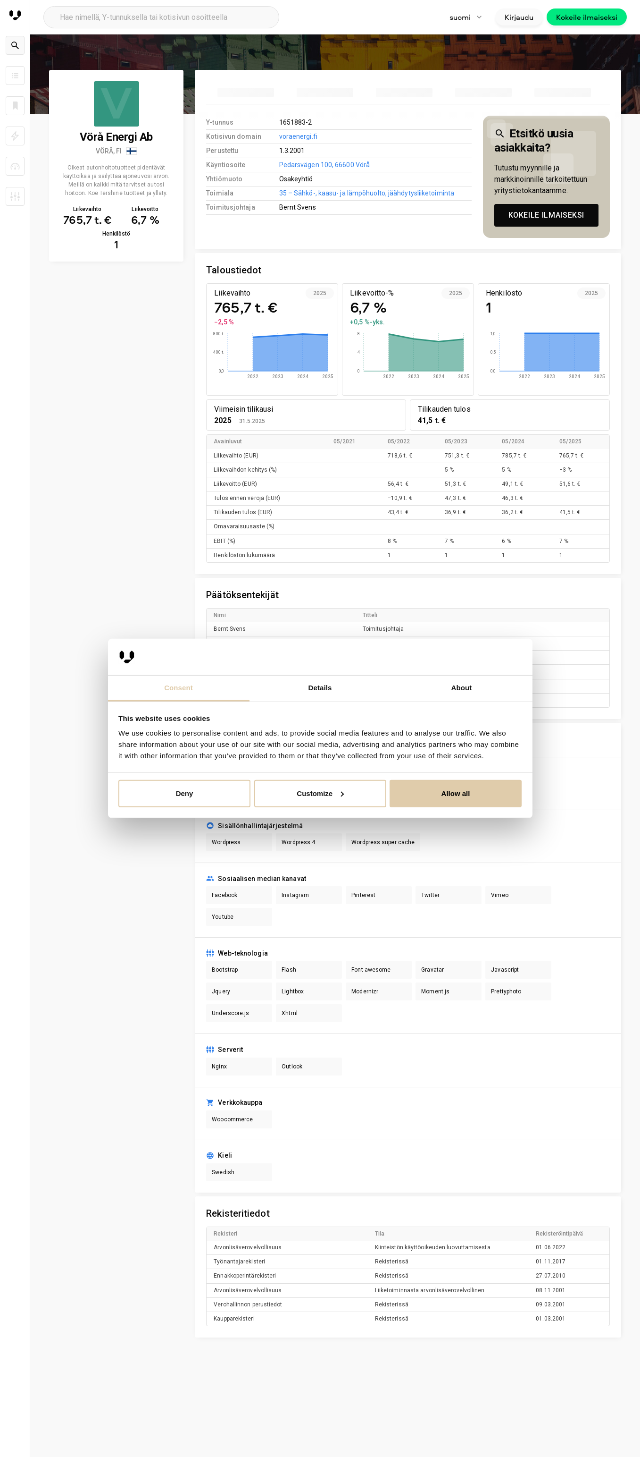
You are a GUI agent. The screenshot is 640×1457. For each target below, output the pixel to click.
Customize (320, 793)
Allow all (455, 793)
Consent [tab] (178, 688)
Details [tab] (320, 688)
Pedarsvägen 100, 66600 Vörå (324, 165)
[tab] (245, 92)
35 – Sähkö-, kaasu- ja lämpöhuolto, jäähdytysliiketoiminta (366, 193)
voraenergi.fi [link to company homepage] (298, 136)
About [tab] (461, 688)
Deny (184, 793)
